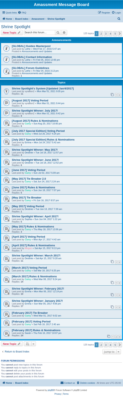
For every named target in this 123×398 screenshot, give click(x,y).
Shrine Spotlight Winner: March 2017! (36, 255)
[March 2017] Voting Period (29, 267)
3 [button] (106, 33)
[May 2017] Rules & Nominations (33, 226)
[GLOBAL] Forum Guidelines (30, 68)
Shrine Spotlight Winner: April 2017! (35, 216)
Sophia (28, 219)
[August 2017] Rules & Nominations (35, 120)
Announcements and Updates (37, 51)
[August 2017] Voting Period (30, 100)
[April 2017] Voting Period (28, 236)
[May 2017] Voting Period (28, 206)
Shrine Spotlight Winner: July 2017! (35, 110)
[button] (120, 33)
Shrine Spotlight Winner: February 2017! (38, 288)
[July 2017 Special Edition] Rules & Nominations (43, 139)
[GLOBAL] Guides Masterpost (31, 46)
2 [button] (101, 33)
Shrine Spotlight (15, 26)
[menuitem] (22, 12)
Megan (28, 248)
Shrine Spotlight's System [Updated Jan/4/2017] (43, 88)
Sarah (28, 333)
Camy (28, 123)
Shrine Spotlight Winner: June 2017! (35, 159)
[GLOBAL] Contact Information (32, 57)
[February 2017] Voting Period (31, 321)
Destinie (29, 152)
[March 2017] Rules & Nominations (34, 276)
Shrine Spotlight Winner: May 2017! (35, 149)
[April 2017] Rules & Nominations (33, 245)
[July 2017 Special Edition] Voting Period (38, 130)
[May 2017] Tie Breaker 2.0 (29, 178)
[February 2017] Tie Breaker (30, 312)
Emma (28, 142)
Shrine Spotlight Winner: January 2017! (37, 300)
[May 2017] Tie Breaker (26, 197)
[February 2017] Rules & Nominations (36, 330)
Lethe (27, 49)
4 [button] (110, 33)
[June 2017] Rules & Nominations (33, 187)
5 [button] (115, 33)
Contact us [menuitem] (67, 382)
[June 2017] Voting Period (28, 170)
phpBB (51, 390)
